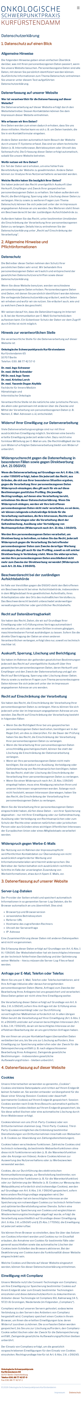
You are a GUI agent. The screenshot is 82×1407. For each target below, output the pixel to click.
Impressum (60, 1392)
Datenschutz (75, 1392)
